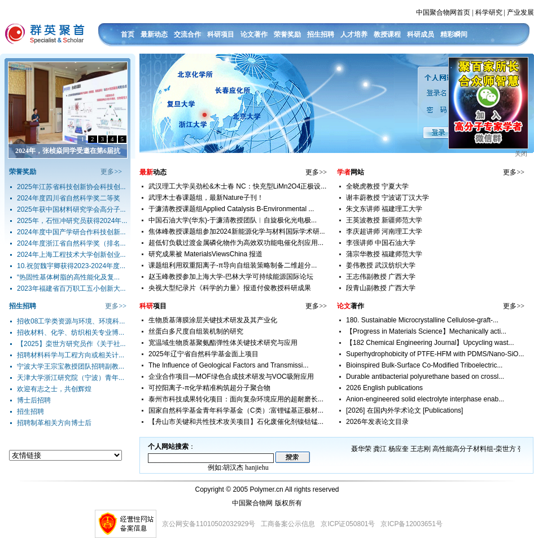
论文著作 (254, 34)
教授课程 (387, 34)
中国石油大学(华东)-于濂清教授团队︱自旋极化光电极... (232, 220)
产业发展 (520, 12)
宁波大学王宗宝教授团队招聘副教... (70, 366)
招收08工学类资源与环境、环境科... (71, 321)
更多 (107, 172)
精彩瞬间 (453, 34)
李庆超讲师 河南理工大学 (384, 231)
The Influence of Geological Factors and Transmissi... (228, 365)
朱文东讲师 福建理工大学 (384, 209)
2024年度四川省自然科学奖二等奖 (68, 198)
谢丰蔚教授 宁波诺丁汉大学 (387, 198)
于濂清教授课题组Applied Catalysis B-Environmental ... (231, 209)
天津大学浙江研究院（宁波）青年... (70, 378)
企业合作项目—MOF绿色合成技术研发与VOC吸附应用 (231, 376)
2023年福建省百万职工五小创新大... (71, 288)
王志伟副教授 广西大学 (380, 277)
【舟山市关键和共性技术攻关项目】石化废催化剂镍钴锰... (235, 422)
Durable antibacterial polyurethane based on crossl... (425, 376)
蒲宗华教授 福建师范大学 (384, 254)
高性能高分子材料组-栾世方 (474, 449)
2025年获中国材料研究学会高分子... (71, 209)
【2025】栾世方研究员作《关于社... (71, 344)
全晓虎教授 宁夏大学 (377, 186)
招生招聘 (320, 34)
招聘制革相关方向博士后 (54, 423)
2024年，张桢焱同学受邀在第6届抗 (67, 151)
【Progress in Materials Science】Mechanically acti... (426, 331)
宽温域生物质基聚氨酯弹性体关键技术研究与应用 (222, 343)
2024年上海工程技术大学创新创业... (71, 255)
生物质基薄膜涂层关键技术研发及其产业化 (212, 320)
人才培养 (353, 34)
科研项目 (220, 34)
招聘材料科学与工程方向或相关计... (70, 355)
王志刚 (420, 449)
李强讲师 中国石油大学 (380, 243)
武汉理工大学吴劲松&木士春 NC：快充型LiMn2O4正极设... (237, 186)
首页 (127, 34)
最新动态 (154, 34)
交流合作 (187, 34)
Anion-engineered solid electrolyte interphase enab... (425, 399)
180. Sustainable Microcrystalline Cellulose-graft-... (422, 320)
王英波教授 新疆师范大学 (384, 220)
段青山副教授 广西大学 (380, 288)
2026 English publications (384, 388)
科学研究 (488, 12)
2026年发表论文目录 (377, 422)
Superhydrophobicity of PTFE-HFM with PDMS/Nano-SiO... (435, 354)
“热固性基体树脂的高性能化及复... (68, 277)
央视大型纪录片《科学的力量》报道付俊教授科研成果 (229, 288)
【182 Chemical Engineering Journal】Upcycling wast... (430, 343)
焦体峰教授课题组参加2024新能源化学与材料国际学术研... (236, 231)
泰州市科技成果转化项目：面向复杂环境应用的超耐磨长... (235, 399)
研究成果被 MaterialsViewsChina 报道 (205, 254)
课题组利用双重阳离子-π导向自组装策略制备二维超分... (232, 265)
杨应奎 (398, 449)
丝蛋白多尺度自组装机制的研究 (195, 331)
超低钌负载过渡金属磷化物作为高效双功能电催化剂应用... (235, 243)
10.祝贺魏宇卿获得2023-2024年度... (71, 266)
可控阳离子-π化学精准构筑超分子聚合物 (209, 388)
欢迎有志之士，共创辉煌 (54, 389)
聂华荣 (361, 449)
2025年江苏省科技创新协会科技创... (71, 187)
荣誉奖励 (287, 34)
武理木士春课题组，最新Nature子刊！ (206, 198)
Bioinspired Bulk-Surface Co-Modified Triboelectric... (424, 365)
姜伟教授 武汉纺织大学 (380, 265)
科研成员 (420, 34)
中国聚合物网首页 (443, 12)
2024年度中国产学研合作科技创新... (71, 232)
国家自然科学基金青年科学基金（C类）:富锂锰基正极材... (235, 410)
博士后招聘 (34, 400)
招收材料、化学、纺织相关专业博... (70, 332)
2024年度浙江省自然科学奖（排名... (71, 243)
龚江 (380, 449)
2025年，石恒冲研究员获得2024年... (72, 221)
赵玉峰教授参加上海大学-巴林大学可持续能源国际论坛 (230, 277)
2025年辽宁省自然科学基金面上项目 (203, 354)
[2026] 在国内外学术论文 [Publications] (404, 410)
